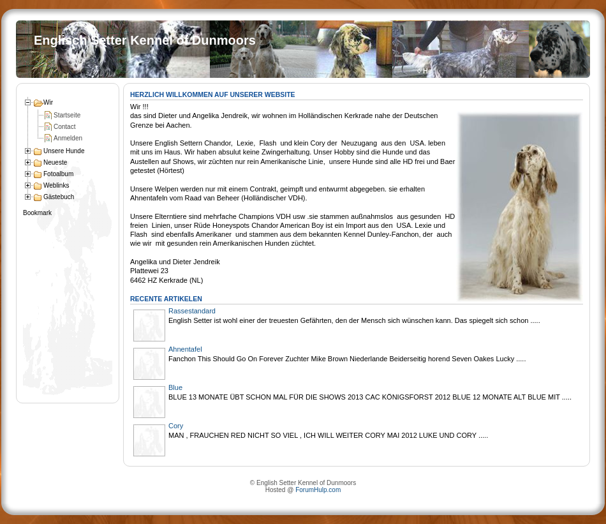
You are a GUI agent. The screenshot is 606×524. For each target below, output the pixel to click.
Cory (175, 426)
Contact (64, 126)
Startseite (67, 115)
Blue (175, 387)
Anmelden (68, 138)
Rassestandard (192, 311)
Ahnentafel (185, 349)
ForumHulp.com (318, 489)
